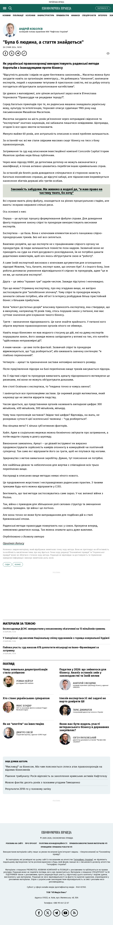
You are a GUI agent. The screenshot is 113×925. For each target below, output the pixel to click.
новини (7, 15)
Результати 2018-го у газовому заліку (28, 788)
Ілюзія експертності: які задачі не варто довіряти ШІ (82, 699)
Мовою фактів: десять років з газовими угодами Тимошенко (42, 782)
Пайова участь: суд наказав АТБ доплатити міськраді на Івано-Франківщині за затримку (51, 649)
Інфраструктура (45, 15)
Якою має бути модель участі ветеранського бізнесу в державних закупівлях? (84, 727)
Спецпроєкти (89, 15)
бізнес (18, 564)
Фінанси (75, 15)
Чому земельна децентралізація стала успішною (25, 671)
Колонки (30, 15)
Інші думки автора (16, 761)
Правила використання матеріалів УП (88, 843)
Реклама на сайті (14, 843)
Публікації (18, 15)
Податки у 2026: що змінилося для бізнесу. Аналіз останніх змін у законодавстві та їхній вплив (82, 672)
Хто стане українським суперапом (26, 698)
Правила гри (62, 15)
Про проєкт (31, 843)
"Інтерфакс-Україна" (83, 859)
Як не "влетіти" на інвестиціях (23, 724)
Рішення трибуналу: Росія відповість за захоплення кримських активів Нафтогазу (56, 776)
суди (7, 564)
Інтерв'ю (102, 15)
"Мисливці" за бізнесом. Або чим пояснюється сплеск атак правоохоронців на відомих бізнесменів (53, 768)
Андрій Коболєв (31, 29)
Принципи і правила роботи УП (56, 847)
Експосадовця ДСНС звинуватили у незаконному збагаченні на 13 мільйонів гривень (54, 628)
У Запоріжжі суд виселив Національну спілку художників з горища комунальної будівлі (56, 638)
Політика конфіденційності (53, 843)
